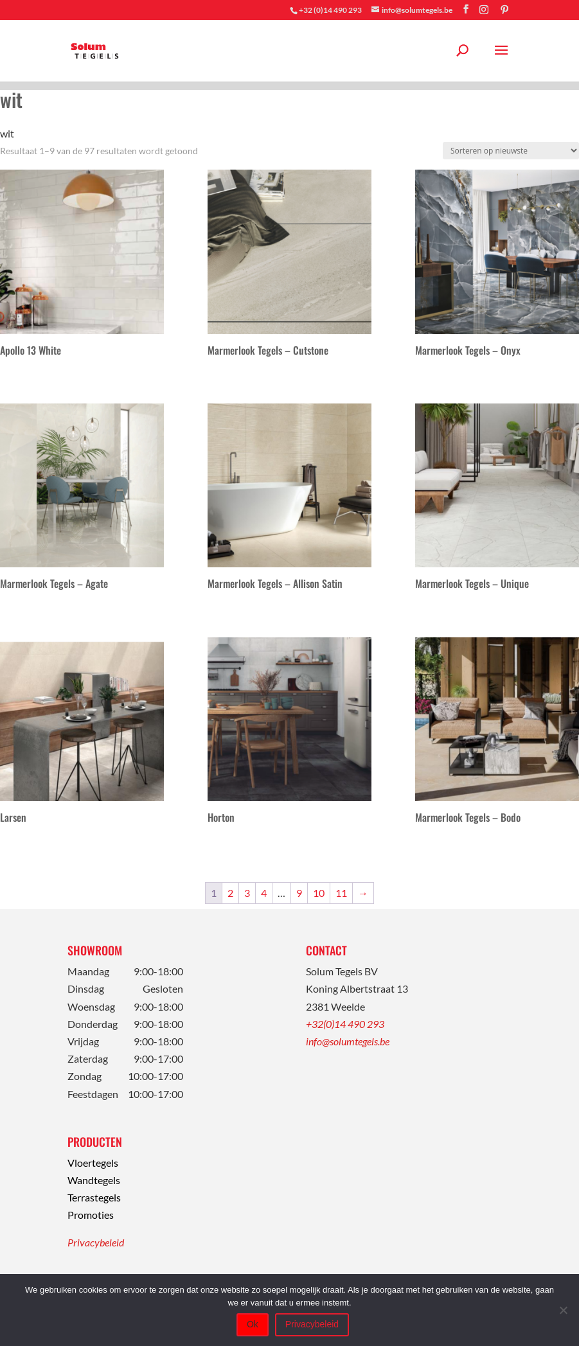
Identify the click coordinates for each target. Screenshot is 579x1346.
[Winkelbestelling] (511, 150)
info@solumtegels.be (347, 1041)
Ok (252, 1324)
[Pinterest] (504, 9)
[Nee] (563, 1310)
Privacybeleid (95, 1242)
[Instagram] (483, 9)
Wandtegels (93, 1180)
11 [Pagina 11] (341, 893)
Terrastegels (94, 1197)
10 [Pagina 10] (319, 893)
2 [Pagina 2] (230, 893)
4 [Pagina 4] (264, 893)
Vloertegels (92, 1162)
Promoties (90, 1215)
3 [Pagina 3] (247, 893)
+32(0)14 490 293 (345, 1024)
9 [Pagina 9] (299, 893)
